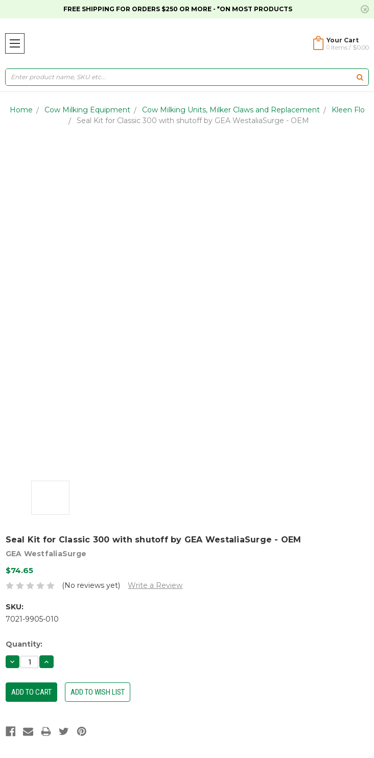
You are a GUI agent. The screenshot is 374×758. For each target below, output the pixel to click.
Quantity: (24, 644)
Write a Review (155, 585)
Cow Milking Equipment (87, 109)
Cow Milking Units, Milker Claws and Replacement (231, 109)
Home (21, 109)
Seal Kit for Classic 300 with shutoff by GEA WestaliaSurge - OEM (193, 120)
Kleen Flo (348, 109)
